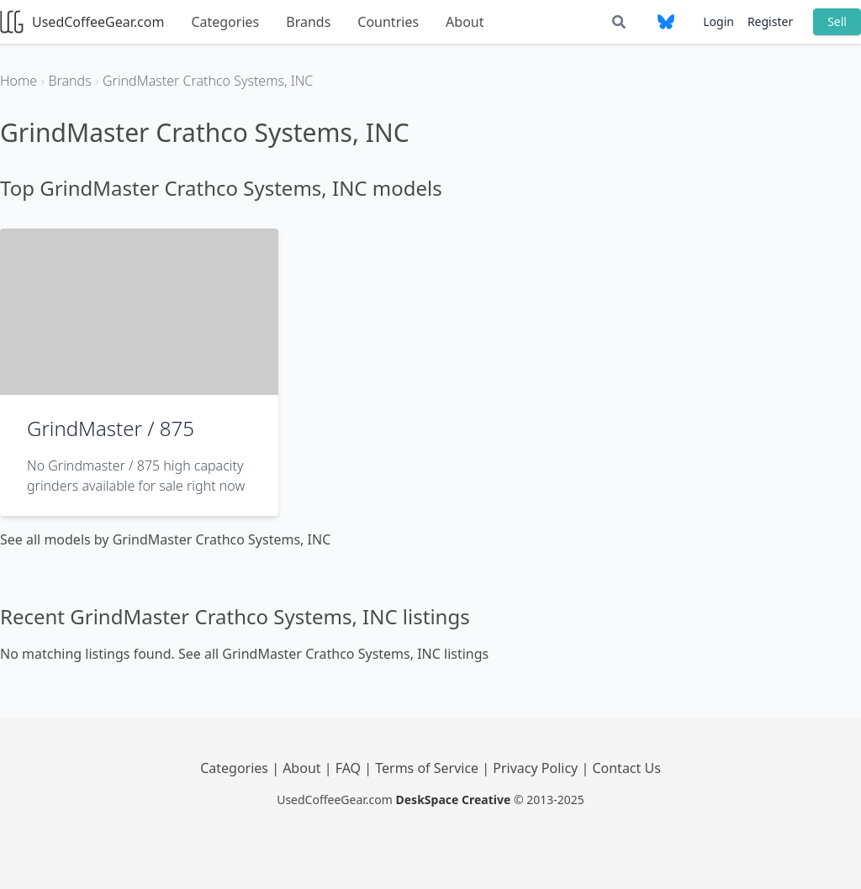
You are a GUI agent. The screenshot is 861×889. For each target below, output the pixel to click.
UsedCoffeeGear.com (82, 22)
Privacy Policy (537, 768)
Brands (308, 22)
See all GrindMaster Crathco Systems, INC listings (333, 653)
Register (770, 21)
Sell (837, 21)
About (464, 22)
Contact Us (626, 768)
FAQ (350, 768)
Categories (225, 22)
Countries (388, 22)
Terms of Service (428, 768)
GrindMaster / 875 (110, 428)
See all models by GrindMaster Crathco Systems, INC (165, 539)
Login (718, 21)
